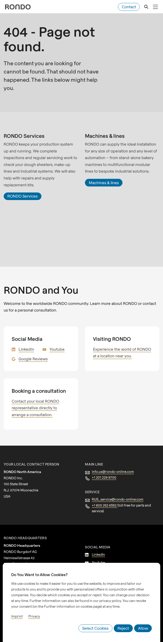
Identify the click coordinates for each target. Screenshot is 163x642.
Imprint (16, 619)
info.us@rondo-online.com (111, 464)
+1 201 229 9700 (104, 470)
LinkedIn (26, 342)
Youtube (55, 342)
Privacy (32, 619)
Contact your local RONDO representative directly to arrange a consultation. (40, 401)
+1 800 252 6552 (105, 498)
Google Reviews (32, 352)
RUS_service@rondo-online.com (116, 492)
